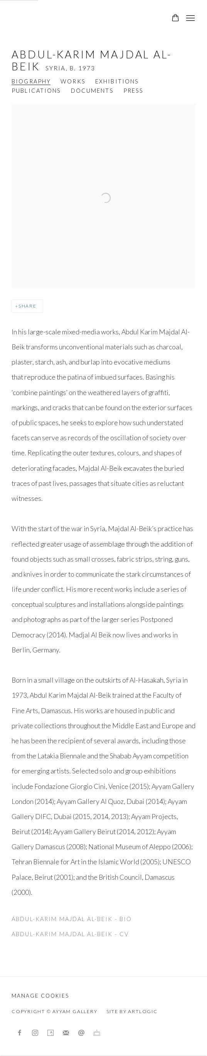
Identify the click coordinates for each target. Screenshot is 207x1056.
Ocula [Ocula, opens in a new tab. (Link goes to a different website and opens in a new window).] (97, 1033)
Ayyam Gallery (62, 18)
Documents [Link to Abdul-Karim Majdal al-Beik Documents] (92, 90)
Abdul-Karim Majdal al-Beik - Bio (72, 921)
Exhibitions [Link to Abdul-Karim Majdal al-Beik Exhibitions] (117, 81)
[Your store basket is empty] (175, 18)
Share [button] (28, 306)
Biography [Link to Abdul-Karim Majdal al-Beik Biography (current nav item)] (31, 81)
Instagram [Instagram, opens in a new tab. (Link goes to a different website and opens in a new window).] (35, 1033)
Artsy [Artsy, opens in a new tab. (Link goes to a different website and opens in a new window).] (50, 1033)
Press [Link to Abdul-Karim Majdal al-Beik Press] (133, 90)
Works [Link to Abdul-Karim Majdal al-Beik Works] (73, 81)
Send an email (81, 1033)
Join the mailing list (66, 1033)
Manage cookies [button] (40, 996)
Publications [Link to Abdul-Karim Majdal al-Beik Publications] (36, 90)
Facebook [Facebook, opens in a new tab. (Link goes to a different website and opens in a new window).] (20, 1033)
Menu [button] (189, 18)
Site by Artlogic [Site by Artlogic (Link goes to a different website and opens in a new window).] (131, 1011)
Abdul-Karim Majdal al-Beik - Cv (70, 936)
